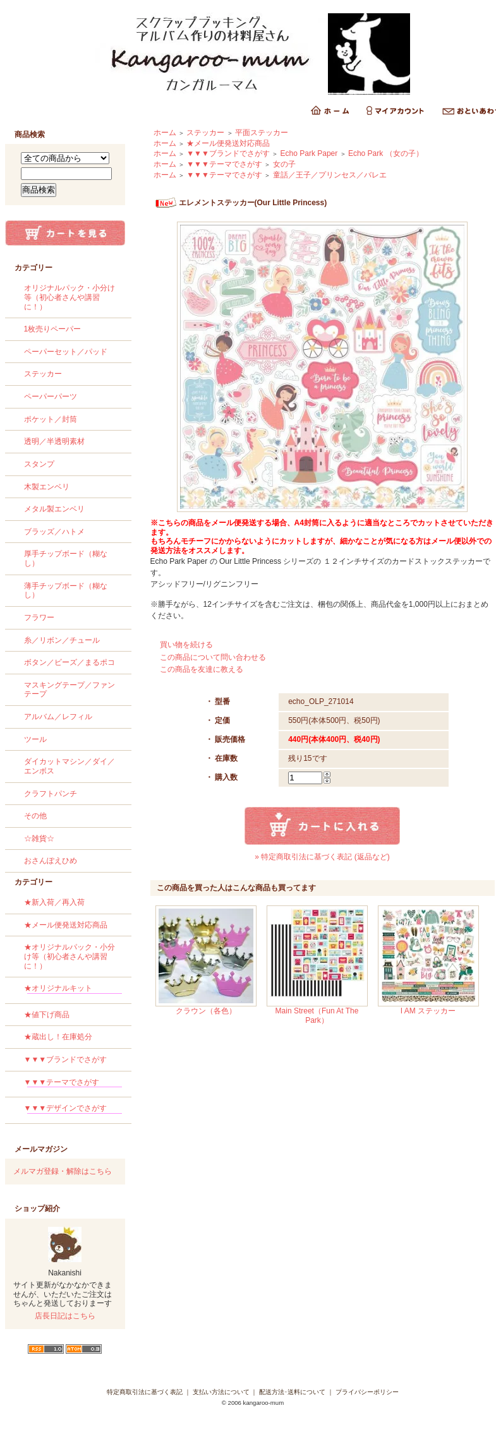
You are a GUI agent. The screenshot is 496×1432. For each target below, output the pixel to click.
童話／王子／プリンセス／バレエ (330, 174)
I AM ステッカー (428, 1010)
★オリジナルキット (73, 990)
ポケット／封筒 (50, 419)
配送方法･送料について (292, 1391)
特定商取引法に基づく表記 (145, 1391)
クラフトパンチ (50, 793)
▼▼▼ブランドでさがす (65, 1059)
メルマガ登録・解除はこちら (62, 1171)
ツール (35, 739)
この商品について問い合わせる (213, 657)
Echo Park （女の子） (385, 153)
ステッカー (43, 373)
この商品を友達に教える (201, 669)
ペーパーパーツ (50, 396)
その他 (35, 815)
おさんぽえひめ (50, 860)
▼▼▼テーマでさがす (73, 1084)
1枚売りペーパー (53, 329)
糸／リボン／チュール (62, 640)
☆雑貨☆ (39, 838)
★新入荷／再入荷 (54, 902)
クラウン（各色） (206, 1010)
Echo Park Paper (309, 153)
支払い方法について (221, 1391)
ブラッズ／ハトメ (54, 531)
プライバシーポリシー (367, 1391)
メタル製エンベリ (54, 508)
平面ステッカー (261, 132)
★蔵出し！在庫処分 (58, 1036)
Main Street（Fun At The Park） (317, 1015)
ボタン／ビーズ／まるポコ (69, 662)
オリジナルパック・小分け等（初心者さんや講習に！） (69, 297)
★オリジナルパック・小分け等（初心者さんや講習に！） (69, 956)
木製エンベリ (47, 486)
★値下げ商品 (47, 1014)
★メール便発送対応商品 (65, 925)
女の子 (284, 164)
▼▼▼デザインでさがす (73, 1110)
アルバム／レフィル (58, 716)
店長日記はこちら (65, 1315)
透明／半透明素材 (54, 441)
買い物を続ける (186, 644)
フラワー (39, 617)
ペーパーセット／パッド (65, 351)
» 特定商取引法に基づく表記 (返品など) (322, 856)
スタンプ (39, 464)
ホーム (165, 132)
